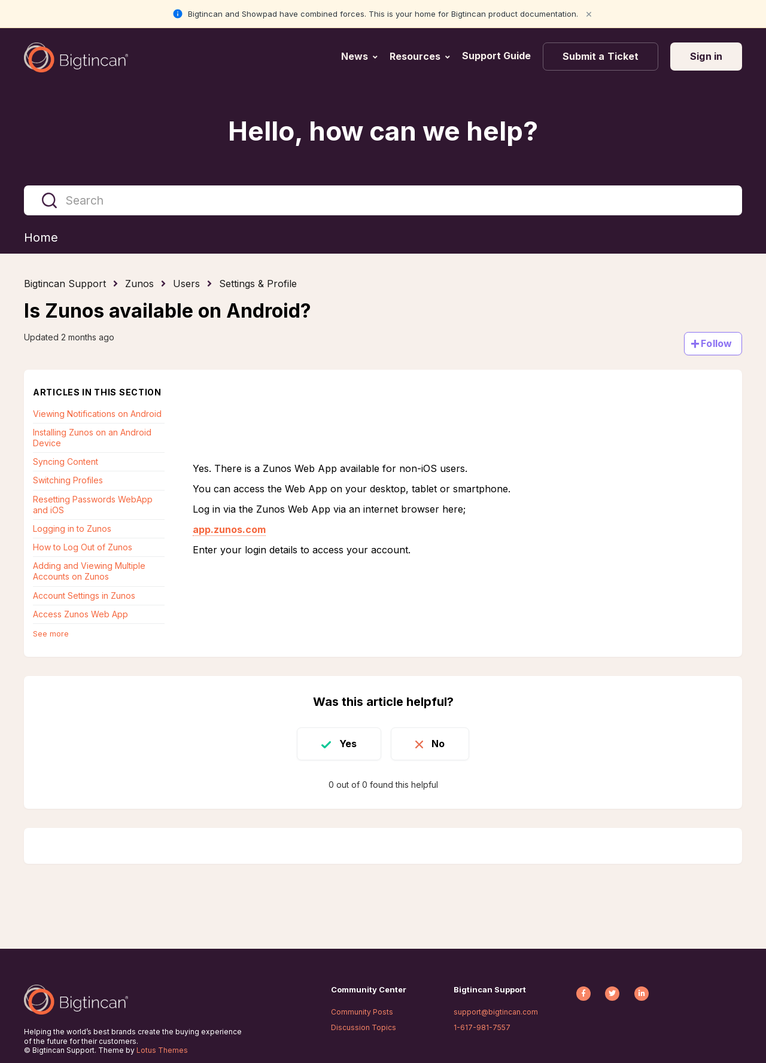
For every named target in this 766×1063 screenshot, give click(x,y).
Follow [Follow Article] (716, 343)
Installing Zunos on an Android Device (92, 437)
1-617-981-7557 (482, 1027)
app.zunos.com (229, 529)
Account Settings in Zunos (84, 595)
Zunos (139, 284)
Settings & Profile (258, 284)
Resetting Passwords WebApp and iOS (93, 504)
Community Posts (362, 1011)
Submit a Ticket (601, 56)
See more (51, 633)
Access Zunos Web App (80, 614)
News (354, 56)
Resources (415, 56)
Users (186, 284)
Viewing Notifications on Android (97, 414)
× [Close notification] (588, 13)
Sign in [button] (706, 56)
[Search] (383, 200)
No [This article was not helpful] (438, 744)
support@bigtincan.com (496, 1011)
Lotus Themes (162, 1050)
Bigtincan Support (65, 284)
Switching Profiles (68, 480)
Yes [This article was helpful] (348, 744)
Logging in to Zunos (72, 528)
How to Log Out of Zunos (82, 547)
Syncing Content (65, 461)
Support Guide (497, 56)
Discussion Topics (363, 1027)
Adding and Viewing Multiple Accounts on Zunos (89, 571)
